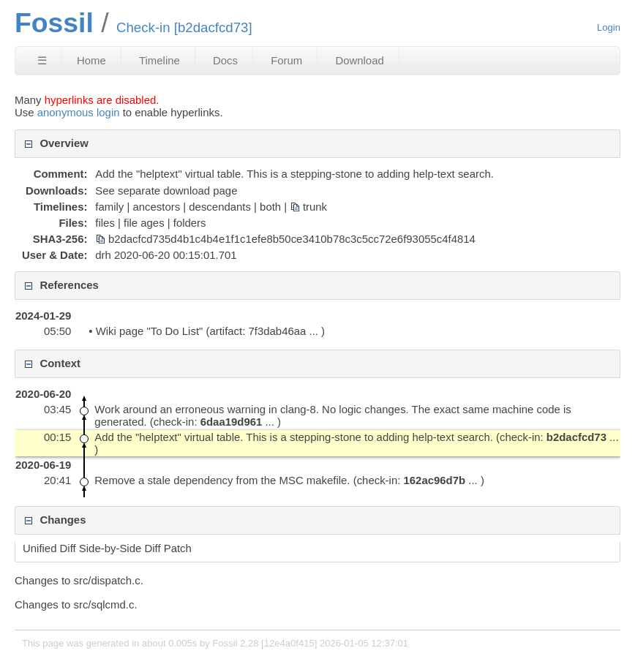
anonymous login (78, 112)
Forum (286, 60)
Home (91, 60)
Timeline (159, 60)
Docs (225, 60)
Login (608, 27)
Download (359, 60)
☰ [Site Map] (42, 60)
